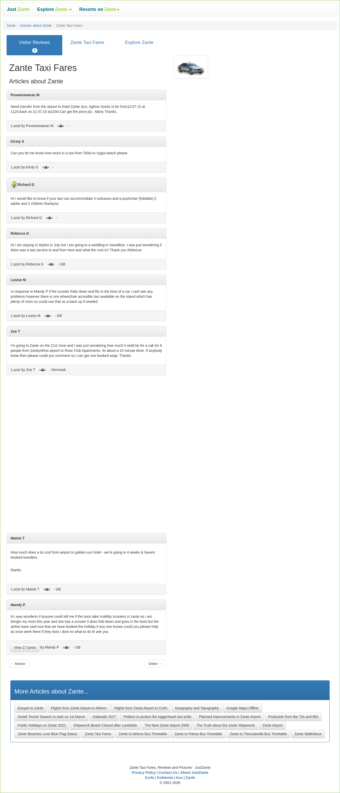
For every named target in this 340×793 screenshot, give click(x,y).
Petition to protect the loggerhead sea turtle (157, 717)
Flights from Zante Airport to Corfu (140, 708)
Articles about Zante (36, 25)
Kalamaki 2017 (104, 717)
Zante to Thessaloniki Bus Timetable (258, 734)
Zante (11, 25)
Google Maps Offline (242, 708)
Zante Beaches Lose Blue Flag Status (47, 734)
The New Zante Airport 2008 (167, 725)
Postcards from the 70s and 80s (293, 717)
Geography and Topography (197, 708)
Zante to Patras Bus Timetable (198, 734)
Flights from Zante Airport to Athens (78, 708)
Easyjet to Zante (30, 708)
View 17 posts (25, 648)
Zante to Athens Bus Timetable (143, 734)
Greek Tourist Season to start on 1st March (51, 717)
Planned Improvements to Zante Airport (230, 717)
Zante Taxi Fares (98, 734)
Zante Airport (272, 725)
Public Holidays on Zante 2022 (42, 725)
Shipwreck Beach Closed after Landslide (105, 725)
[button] (54, 9)
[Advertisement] (86, 456)
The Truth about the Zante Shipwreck (225, 725)
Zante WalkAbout (308, 734)
